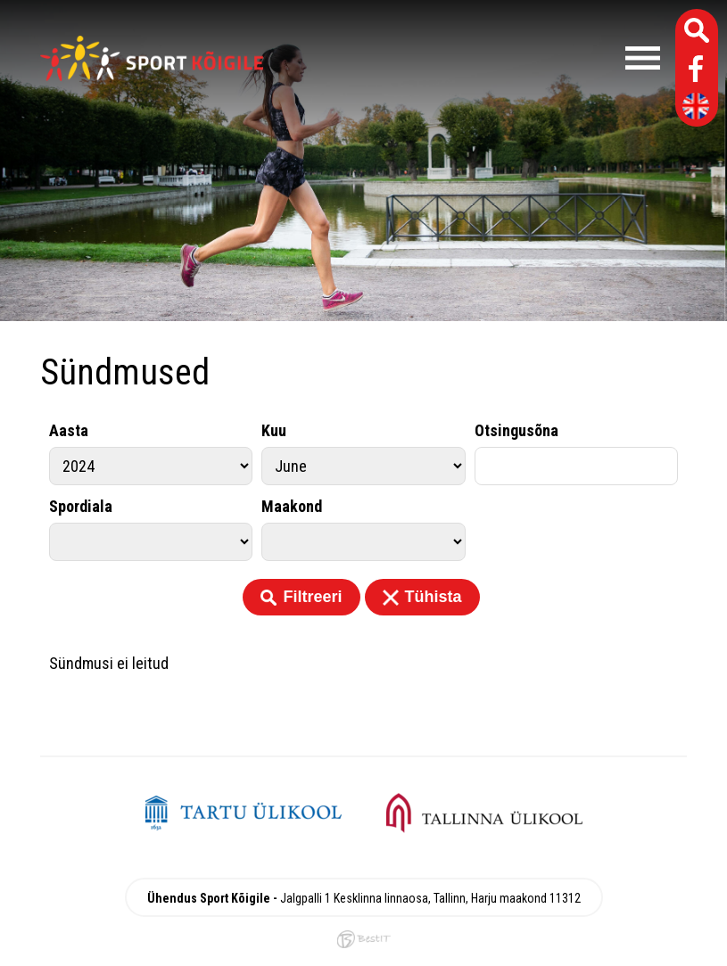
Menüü (470, 58)
